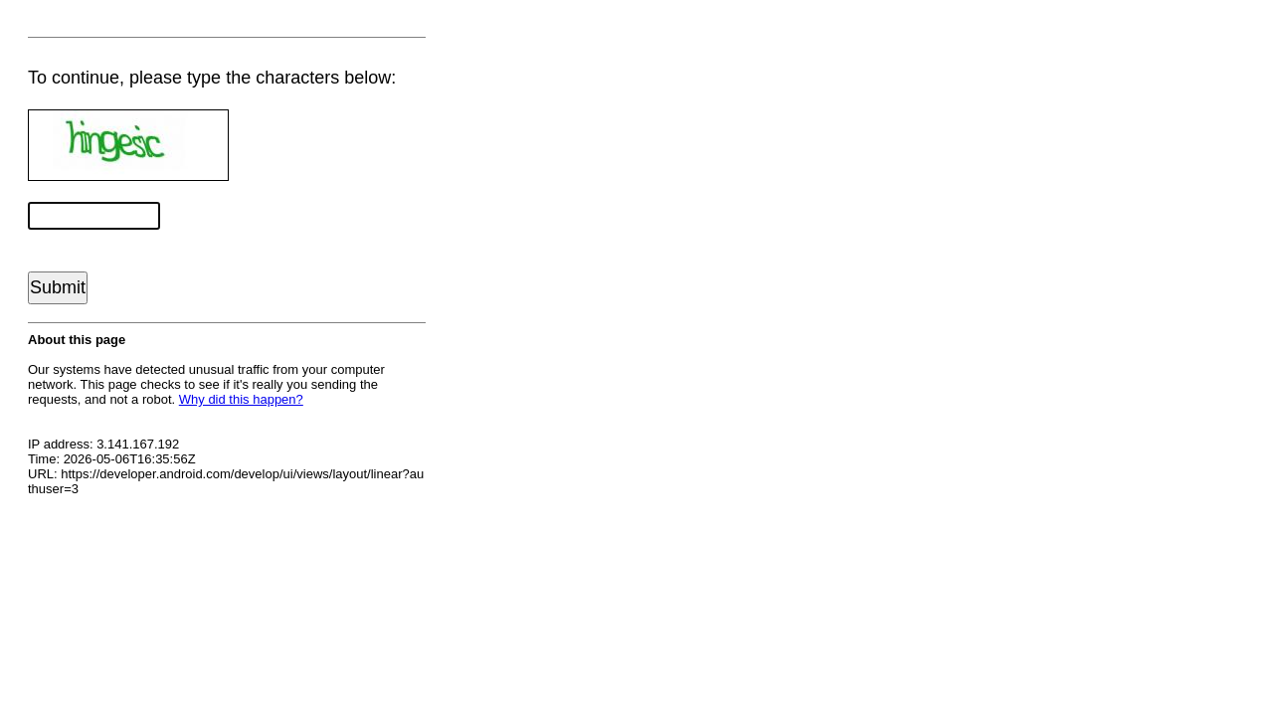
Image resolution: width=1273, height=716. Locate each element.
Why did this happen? (241, 399)
